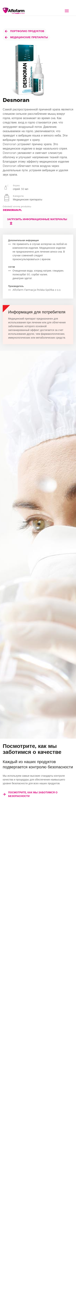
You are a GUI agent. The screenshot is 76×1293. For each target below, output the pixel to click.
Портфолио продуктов (24, 31)
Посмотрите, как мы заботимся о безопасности (30, 794)
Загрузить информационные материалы (37, 221)
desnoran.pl (12, 210)
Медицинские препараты (26, 37)
